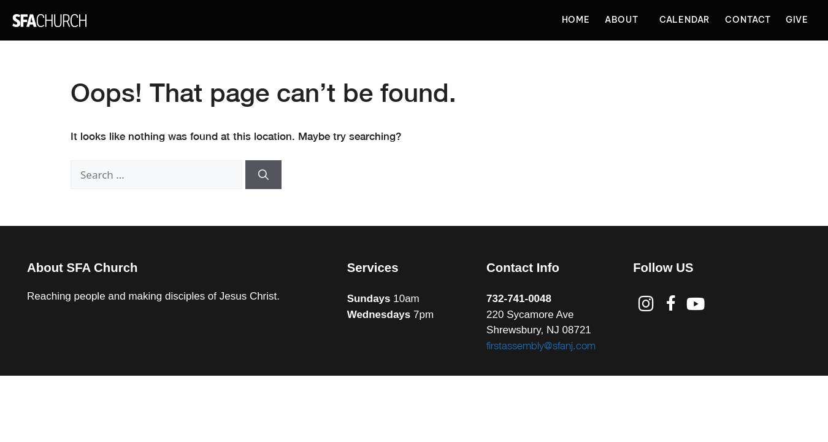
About (625, 20)
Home (576, 19)
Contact (748, 19)
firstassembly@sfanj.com (541, 345)
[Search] (263, 175)
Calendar (684, 19)
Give (797, 19)
